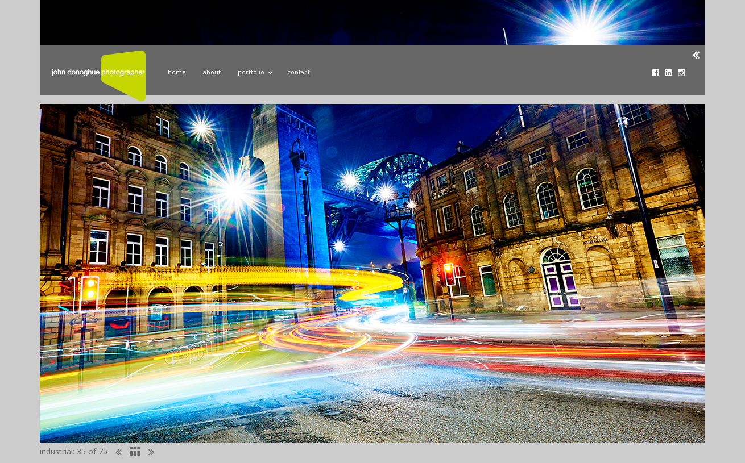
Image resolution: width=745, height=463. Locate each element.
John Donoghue (98, 75)
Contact (298, 72)
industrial (56, 451)
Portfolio (254, 70)
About (212, 72)
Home (177, 72)
